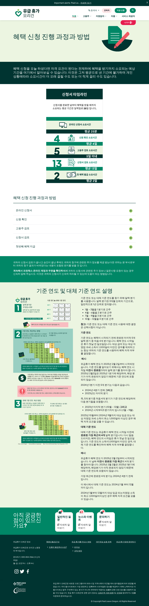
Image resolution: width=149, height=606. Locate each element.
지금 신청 (121, 10)
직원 (75, 16)
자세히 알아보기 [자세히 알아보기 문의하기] (105, 523)
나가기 (128, 23)
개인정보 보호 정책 (103, 542)
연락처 (106, 10)
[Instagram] (16, 571)
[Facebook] (27, 571)
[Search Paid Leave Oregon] (133, 10)
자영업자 (101, 16)
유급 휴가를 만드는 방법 (81, 542)
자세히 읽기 (85, 3)
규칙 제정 (78, 551)
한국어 (93, 10)
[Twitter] (21, 571)
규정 (118, 593)
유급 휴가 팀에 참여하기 (126, 542)
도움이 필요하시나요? (58, 547)
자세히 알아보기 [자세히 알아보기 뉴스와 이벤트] (84, 526)
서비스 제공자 (128, 16)
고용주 (87, 16)
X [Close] (147, 2)
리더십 (77, 547)
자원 (114, 16)
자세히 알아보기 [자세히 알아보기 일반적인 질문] (63, 526)
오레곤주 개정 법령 (106, 593)
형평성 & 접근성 (52, 542)
